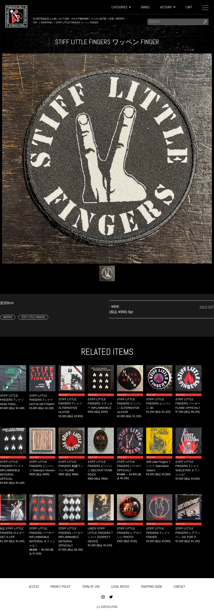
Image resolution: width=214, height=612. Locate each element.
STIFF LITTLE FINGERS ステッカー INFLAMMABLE (100, 403)
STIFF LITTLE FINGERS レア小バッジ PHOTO (129, 533)
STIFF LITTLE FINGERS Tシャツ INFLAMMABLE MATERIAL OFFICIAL (12, 470)
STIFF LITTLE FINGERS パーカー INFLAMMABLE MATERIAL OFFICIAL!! (70, 537)
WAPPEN (7, 317)
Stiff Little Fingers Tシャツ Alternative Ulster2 (158, 466)
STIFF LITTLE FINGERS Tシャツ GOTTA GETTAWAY (42, 400)
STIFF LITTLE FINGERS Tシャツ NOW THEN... (12, 400)
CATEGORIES (121, 7)
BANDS (145, 7)
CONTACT (179, 586)
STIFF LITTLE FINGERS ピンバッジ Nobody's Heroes (42, 466)
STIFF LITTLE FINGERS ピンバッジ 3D (158, 403)
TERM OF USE (91, 586)
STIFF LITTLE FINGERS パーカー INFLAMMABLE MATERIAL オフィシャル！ (42, 537)
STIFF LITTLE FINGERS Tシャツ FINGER (158, 533)
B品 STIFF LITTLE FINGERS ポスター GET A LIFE (12, 533)
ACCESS (34, 586)
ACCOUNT (167, 7)
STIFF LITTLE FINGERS (33, 317)
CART (189, 7)
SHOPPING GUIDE (151, 586)
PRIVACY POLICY (60, 586)
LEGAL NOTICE (120, 586)
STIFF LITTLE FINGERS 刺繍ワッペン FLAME (70, 466)
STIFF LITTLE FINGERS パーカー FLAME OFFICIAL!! (187, 403)
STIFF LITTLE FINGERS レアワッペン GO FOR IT (187, 533)
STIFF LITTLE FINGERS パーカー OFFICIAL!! (129, 466)
